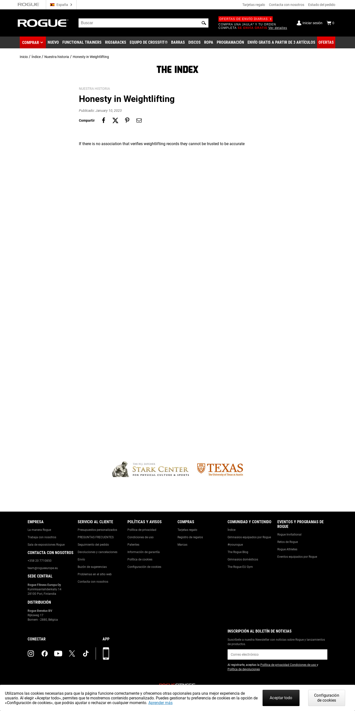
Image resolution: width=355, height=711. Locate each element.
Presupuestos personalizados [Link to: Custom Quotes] (97, 530)
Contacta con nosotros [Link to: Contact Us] (93, 581)
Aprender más (160, 702)
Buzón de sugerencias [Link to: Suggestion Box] (92, 567)
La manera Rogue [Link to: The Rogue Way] (39, 530)
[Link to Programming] (230, 42)
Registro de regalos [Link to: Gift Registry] (190, 537)
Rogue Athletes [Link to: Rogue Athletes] (287, 549)
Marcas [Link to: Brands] (182, 544)
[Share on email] (139, 120)
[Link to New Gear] (53, 42)
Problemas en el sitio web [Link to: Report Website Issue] (95, 574)
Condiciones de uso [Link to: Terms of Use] (140, 537)
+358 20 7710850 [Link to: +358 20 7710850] (40, 560)
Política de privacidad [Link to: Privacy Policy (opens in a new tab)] (275, 665)
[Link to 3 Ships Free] (281, 42)
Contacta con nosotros (286, 5)
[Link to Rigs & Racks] (116, 42)
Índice (36, 57)
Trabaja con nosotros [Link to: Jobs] (42, 537)
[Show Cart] (330, 23)
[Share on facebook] (103, 120)
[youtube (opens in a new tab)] (58, 653)
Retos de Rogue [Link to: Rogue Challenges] (287, 542)
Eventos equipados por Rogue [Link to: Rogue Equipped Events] (297, 556)
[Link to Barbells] (178, 42)
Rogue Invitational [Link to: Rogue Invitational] (289, 534)
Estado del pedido (321, 5)
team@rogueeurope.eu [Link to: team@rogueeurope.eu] (43, 568)
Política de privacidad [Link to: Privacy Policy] (141, 530)
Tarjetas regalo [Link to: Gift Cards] (187, 530)
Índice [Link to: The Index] (231, 530)
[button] (204, 23)
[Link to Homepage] (43, 23)
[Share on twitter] (115, 120)
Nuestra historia (56, 57)
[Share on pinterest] (127, 120)
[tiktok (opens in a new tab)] (86, 653)
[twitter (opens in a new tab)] (72, 653)
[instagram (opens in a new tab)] (31, 653)
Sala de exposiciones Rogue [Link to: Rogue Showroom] (46, 544)
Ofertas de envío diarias (245, 19)
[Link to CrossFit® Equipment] (148, 42)
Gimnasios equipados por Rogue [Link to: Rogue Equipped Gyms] (249, 537)
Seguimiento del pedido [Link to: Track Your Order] (93, 544)
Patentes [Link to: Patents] (133, 544)
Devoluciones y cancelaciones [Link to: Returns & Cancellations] (97, 552)
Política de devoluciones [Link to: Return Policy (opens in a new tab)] (244, 669)
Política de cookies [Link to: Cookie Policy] (139, 559)
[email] (277, 654)
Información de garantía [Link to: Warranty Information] (143, 552)
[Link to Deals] (326, 42)
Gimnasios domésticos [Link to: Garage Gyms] (243, 559)
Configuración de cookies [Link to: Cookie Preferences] (144, 567)
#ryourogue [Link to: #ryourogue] (235, 544)
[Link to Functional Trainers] (82, 42)
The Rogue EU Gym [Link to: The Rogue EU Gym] (240, 567)
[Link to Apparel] (209, 42)
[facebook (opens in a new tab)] (44, 653)
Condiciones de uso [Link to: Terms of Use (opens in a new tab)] (303, 665)
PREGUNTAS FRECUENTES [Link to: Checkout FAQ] (96, 537)
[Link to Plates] (194, 42)
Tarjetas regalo (253, 5)
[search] (143, 23)
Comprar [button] (30, 42)
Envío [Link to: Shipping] (81, 559)
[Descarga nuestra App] (106, 653)
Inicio (24, 57)
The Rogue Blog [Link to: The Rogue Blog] (238, 552)
